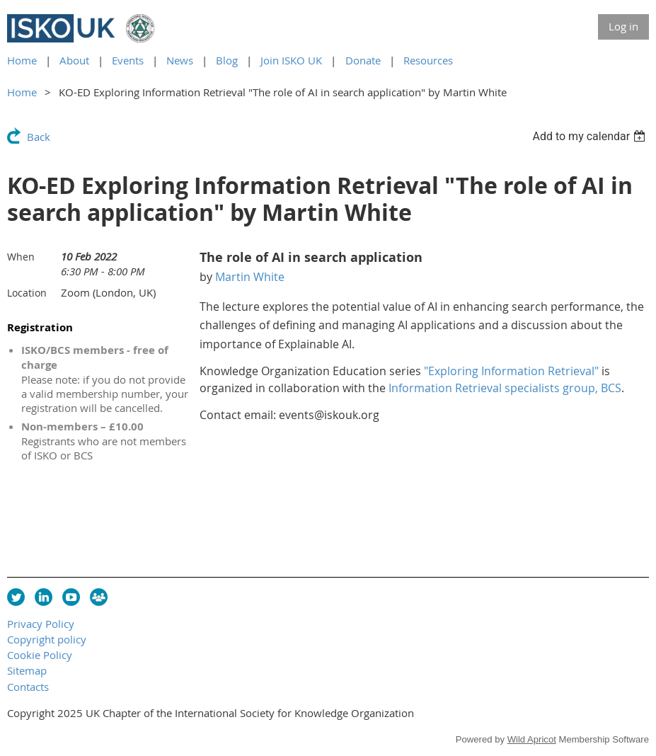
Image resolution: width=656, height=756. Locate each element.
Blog (227, 60)
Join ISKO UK (291, 60)
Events (128, 60)
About (74, 60)
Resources (428, 60)
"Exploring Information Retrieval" (511, 371)
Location (27, 292)
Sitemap (27, 670)
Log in (623, 26)
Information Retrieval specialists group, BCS (505, 388)
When (21, 256)
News (179, 60)
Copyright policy (46, 639)
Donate (363, 60)
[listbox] (590, 136)
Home (22, 60)
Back (38, 137)
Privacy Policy (40, 624)
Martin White (249, 277)
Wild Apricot (531, 739)
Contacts (28, 687)
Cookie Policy (39, 655)
